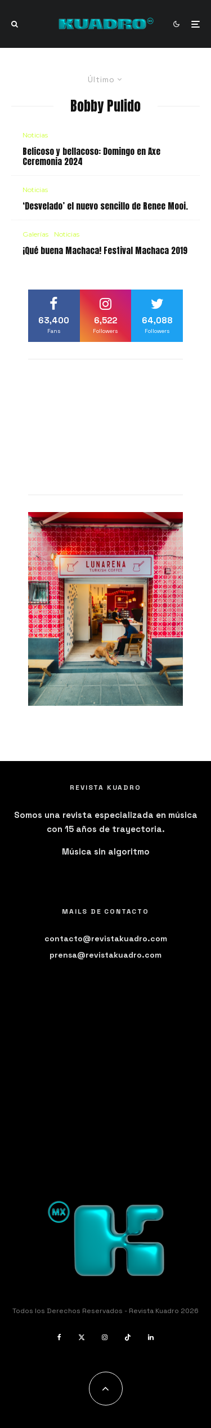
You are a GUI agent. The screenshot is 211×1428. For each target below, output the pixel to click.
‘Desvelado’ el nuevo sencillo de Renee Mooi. (105, 206)
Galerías (35, 234)
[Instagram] (104, 1337)
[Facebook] (59, 1337)
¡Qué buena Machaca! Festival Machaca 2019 (105, 251)
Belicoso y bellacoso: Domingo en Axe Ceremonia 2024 (91, 156)
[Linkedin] (151, 1337)
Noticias (35, 135)
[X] (81, 1337)
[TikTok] (128, 1337)
